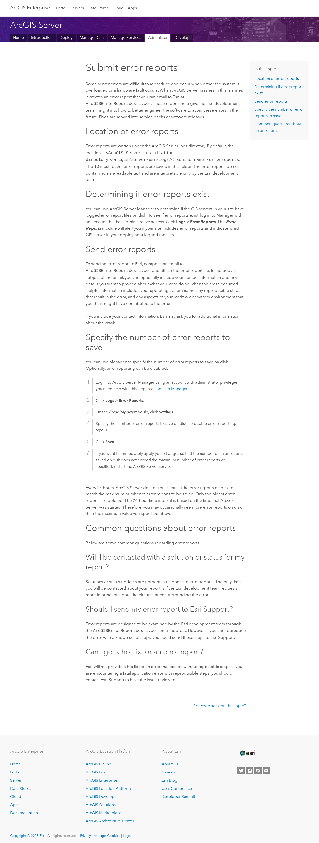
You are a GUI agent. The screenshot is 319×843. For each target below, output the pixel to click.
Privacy (85, 833)
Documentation (24, 810)
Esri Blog (169, 777)
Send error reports (271, 101)
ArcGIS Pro (95, 770)
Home (18, 37)
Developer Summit (178, 794)
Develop (182, 37)
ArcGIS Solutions (101, 802)
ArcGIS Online (98, 761)
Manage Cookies (107, 833)
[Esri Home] (247, 751)
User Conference (177, 786)
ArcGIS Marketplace (103, 810)
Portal (61, 8)
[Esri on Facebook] (249, 768)
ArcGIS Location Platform (108, 786)
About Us (170, 761)
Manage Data (92, 37)
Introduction (42, 37)
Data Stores (98, 8)
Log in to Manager (170, 387)
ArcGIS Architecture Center (110, 818)
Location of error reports (276, 78)
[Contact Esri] (266, 768)
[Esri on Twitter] (241, 768)
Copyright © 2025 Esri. (28, 833)
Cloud (118, 8)
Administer (158, 37)
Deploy (66, 37)
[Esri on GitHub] (258, 768)
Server (16, 777)
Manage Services (126, 37)
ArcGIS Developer (102, 794)
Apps (132, 8)
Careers (169, 770)
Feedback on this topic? (223, 703)
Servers (77, 8)
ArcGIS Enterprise (30, 8)
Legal (127, 833)
